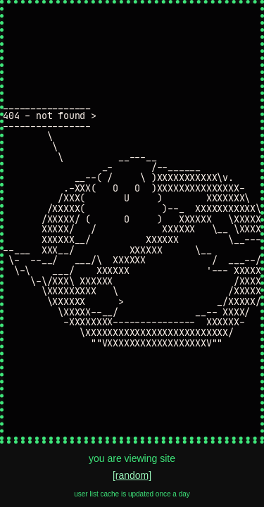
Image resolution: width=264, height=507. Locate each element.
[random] (132, 475)
